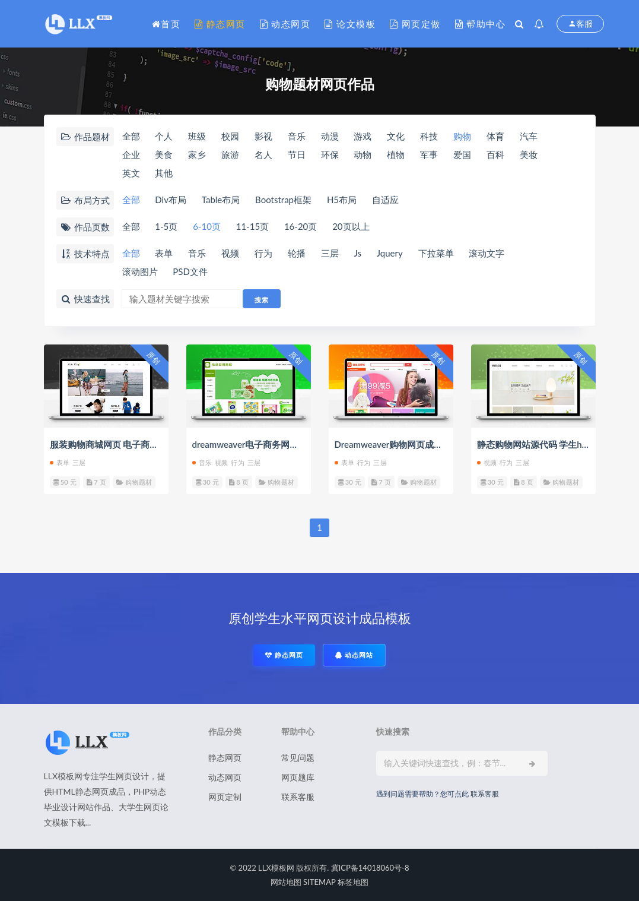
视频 (230, 253)
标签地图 (353, 882)
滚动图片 (140, 271)
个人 (164, 136)
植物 (396, 154)
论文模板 (350, 23)
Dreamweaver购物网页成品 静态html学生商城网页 (434, 444)
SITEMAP (319, 882)
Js (357, 253)
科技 (429, 136)
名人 (263, 154)
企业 (131, 154)
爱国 (462, 154)
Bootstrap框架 (283, 199)
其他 (164, 172)
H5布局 (342, 199)
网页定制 (224, 797)
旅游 (230, 154)
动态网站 (354, 655)
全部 (131, 136)
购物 (462, 136)
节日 (297, 154)
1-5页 (166, 226)
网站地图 (286, 882)
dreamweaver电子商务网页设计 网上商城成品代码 (291, 444)
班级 (197, 136)
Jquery (390, 253)
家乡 (197, 154)
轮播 (297, 253)
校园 (230, 136)
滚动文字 (486, 253)
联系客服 (297, 797)
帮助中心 (480, 23)
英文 (131, 172)
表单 (164, 253)
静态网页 (220, 23)
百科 (495, 154)
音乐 (297, 136)
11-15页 (252, 226)
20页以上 (350, 226)
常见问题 (297, 758)
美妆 (529, 154)
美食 (164, 154)
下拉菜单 (436, 253)
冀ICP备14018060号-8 (370, 867)
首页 (166, 23)
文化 (396, 136)
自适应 (385, 199)
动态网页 (285, 23)
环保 (330, 154)
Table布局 (221, 199)
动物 (362, 154)
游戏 (362, 136)
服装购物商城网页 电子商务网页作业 (122, 444)
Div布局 (170, 199)
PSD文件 (190, 271)
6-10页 (207, 226)
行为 (263, 253)
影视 (263, 136)
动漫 (330, 136)
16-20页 (300, 226)
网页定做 (415, 23)
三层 (330, 253)
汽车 (529, 136)
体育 (495, 136)
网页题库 (297, 777)
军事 (429, 154)
